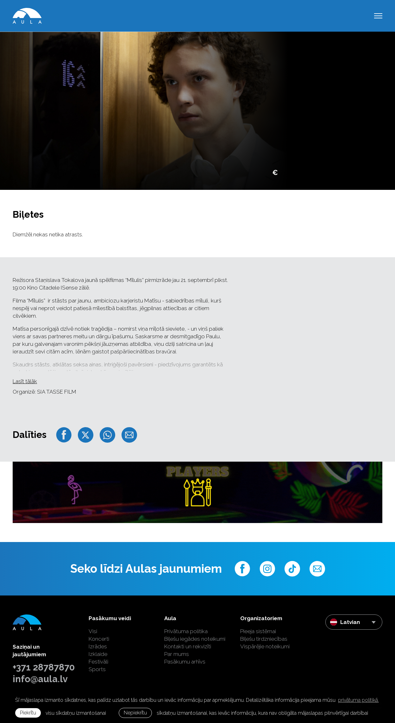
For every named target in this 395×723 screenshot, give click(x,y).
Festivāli (98, 661)
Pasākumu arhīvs (184, 661)
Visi (93, 631)
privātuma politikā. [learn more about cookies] (358, 700)
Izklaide (98, 654)
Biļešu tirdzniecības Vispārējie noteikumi (265, 643)
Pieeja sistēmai (258, 631)
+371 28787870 (44, 667)
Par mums (176, 654)
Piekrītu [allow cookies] (28, 713)
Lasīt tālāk (25, 381)
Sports (97, 669)
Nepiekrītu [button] (135, 713)
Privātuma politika (186, 631)
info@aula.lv (40, 679)
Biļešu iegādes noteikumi (194, 639)
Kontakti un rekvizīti (187, 646)
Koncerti (99, 639)
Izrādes (98, 646)
